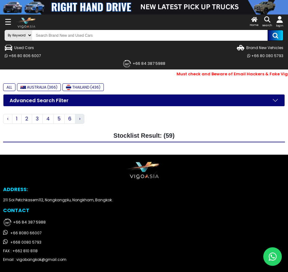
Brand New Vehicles (260, 48)
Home (254, 22)
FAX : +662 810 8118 (20, 250)
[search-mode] (18, 35)
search (267, 21)
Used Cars (19, 48)
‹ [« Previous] (7, 118)
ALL (9, 87)
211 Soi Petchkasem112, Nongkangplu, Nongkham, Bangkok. (58, 200)
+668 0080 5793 (22, 242)
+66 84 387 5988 (144, 64)
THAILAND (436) (83, 87)
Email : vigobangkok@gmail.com (34, 259)
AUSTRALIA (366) (38, 87)
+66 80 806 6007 (23, 55)
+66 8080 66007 (22, 233)
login (279, 22)
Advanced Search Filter (39, 100)
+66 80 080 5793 (265, 55)
